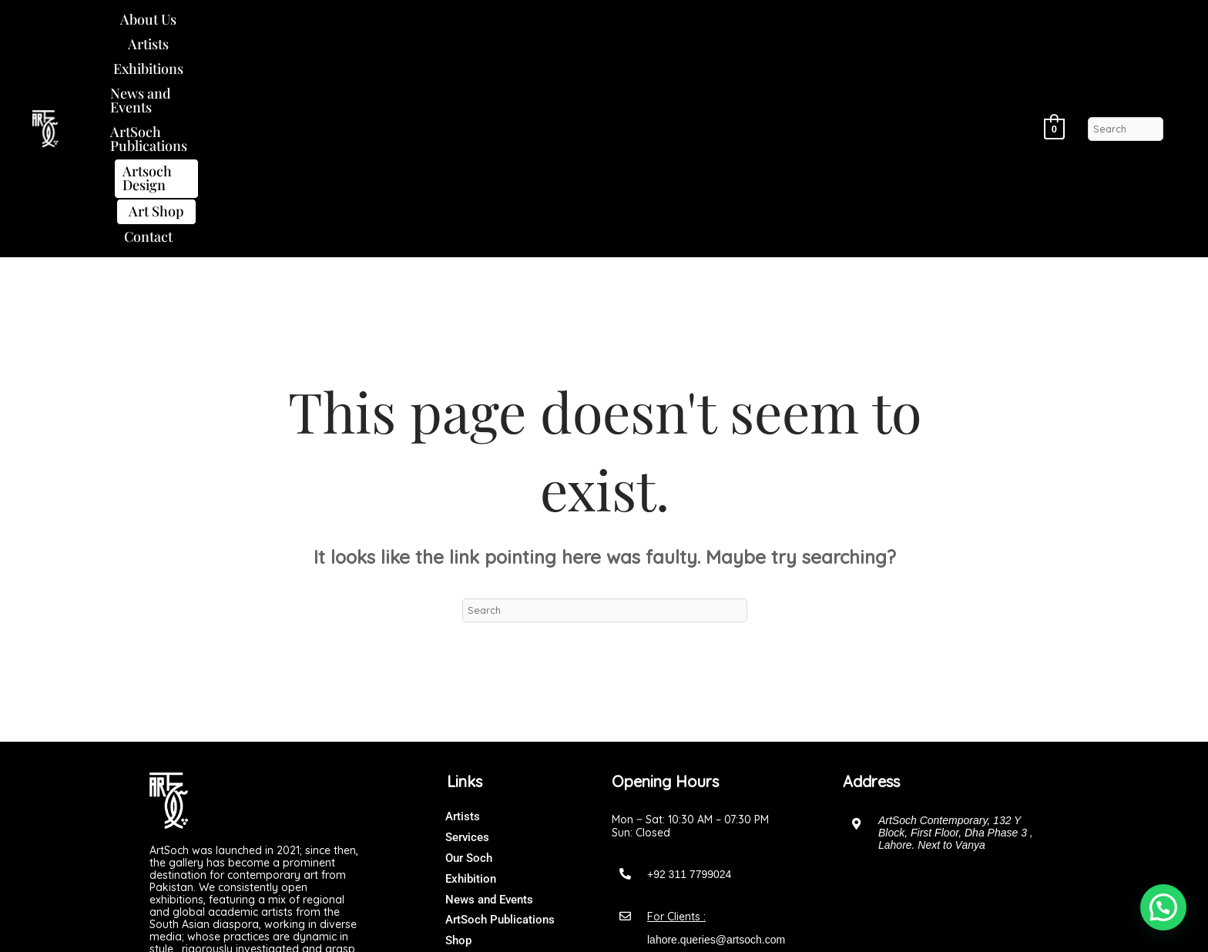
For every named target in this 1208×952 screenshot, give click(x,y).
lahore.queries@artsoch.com (716, 735)
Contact (916, 24)
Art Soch (635, 924)
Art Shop (840, 25)
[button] (177, 25)
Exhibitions (328, 24)
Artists (249, 24)
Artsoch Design (729, 25)
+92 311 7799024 (689, 670)
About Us (177, 24)
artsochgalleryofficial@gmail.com (726, 782)
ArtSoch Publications (580, 24)
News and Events (439, 24)
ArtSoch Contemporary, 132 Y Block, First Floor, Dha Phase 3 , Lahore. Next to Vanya (955, 628)
